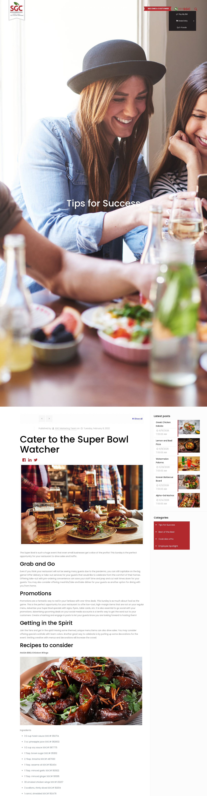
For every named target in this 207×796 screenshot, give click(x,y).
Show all (137, 418)
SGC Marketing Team (65, 428)
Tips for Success (167, 524)
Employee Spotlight (168, 546)
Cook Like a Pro (166, 539)
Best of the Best (167, 531)
